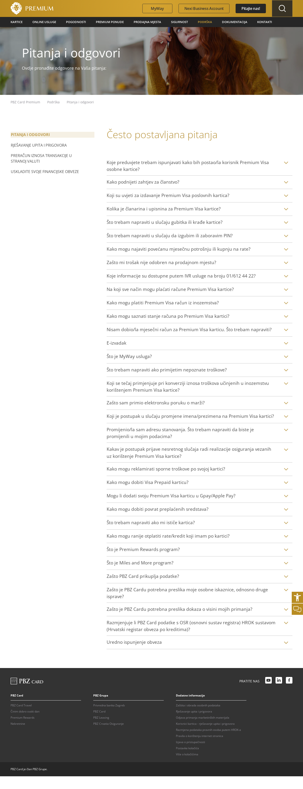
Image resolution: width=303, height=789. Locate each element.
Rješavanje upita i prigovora (38, 144)
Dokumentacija (225, 22)
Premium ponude (106, 22)
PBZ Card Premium (25, 102)
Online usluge (43, 22)
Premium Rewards (23, 730)
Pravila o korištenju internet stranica (199, 749)
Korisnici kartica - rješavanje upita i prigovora (205, 736)
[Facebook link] (289, 694)
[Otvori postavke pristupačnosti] (297, 597)
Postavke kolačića (187, 761)
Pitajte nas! (249, 8)
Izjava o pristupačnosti (190, 755)
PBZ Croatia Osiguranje (108, 736)
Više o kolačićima (187, 767)
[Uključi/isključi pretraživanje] (281, 8)
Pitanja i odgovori (30, 134)
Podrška (197, 22)
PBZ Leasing (101, 730)
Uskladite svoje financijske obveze (45, 171)
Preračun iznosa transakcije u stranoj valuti (41, 158)
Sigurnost (172, 22)
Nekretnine (18, 736)
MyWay (155, 8)
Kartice (16, 22)
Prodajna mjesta (141, 22)
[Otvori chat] (297, 609)
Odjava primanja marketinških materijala (202, 730)
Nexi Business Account (202, 8)
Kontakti (254, 22)
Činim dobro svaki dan (25, 724)
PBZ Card (99, 724)
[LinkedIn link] (279, 694)
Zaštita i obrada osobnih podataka (198, 718)
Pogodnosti (74, 22)
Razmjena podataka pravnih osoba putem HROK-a (208, 743)
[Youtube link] (268, 694)
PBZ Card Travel (21, 718)
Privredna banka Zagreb (109, 718)
